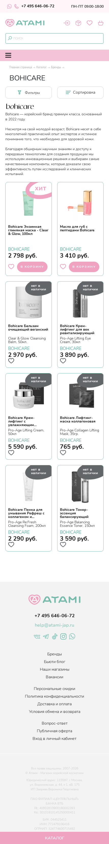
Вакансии (54, 677)
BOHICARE (19, 248)
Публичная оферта (54, 731)
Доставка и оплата (54, 704)
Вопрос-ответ (55, 723)
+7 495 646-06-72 (34, 6)
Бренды (56, 67)
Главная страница (20, 67)
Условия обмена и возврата (54, 711)
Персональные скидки (54, 689)
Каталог (41, 67)
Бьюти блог (54, 662)
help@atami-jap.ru (54, 625)
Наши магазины (54, 669)
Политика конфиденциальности (54, 696)
